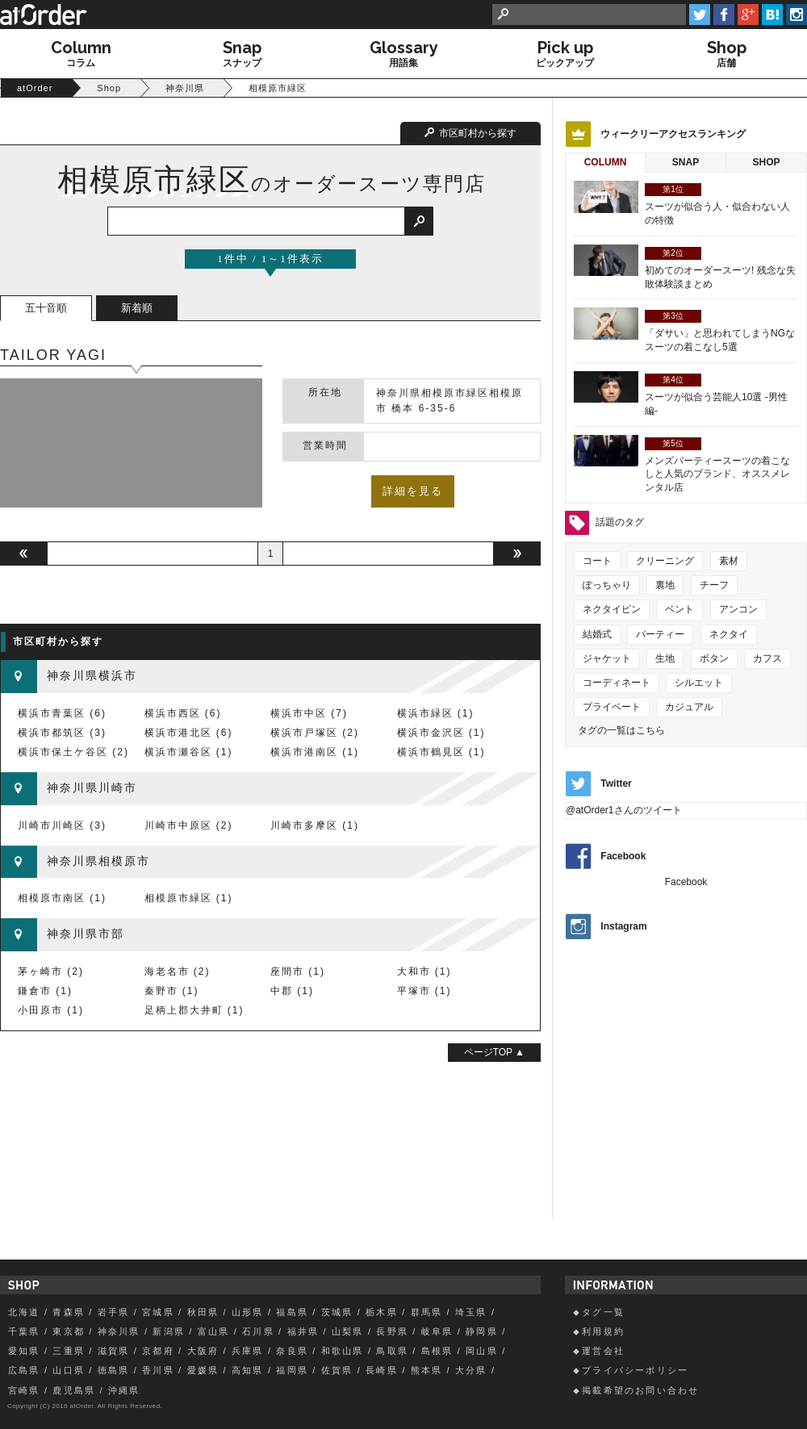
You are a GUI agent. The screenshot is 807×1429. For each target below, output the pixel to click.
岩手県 (114, 1312)
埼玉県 (471, 1312)
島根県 (437, 1351)
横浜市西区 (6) (183, 713)
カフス (767, 658)
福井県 (303, 1331)
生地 (665, 658)
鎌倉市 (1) (45, 991)
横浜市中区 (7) (309, 713)
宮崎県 (24, 1390)
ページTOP (490, 1052)
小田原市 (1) (51, 1010)
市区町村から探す (477, 133)
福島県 (292, 1312)
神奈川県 (119, 1331)
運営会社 (603, 1351)
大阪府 (203, 1351)
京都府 (158, 1351)
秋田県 (203, 1312)
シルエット (699, 682)
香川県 (158, 1370)
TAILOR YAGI (53, 355)
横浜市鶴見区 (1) (441, 752)
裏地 (665, 585)
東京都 (68, 1331)
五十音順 (46, 308)
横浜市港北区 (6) (188, 732)
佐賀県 (337, 1370)
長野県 (392, 1331)
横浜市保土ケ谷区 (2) (73, 752)
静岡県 (482, 1331)
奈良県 (292, 1351)
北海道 (24, 1312)
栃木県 (382, 1312)
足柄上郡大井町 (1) (194, 1010)
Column (605, 162)
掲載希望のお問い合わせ (640, 1390)
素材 (728, 560)
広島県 (24, 1370)
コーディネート (616, 682)
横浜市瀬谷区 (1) (188, 752)
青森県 (68, 1312)
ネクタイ (728, 634)
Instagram (623, 926)
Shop (766, 162)
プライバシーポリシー (635, 1370)
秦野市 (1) (171, 991)
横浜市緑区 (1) (436, 713)
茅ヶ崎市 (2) (51, 971)
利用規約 (603, 1331)
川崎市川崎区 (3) (62, 825)
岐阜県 (437, 1331)
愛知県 (24, 1351)
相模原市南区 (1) (62, 898)
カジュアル (689, 706)
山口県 (68, 1370)
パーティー (660, 634)
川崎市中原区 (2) (188, 825)
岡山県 (482, 1351)
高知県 (248, 1370)
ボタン (714, 658)
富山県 (214, 1331)
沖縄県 (124, 1390)
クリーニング (665, 560)
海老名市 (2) (177, 971)
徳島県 (114, 1370)
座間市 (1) (297, 971)
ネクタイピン (612, 609)
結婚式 (597, 634)
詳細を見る (413, 491)
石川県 (258, 1331)
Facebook (623, 856)
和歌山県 (342, 1351)
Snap (685, 162)
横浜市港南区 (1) (314, 752)
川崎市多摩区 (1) (314, 825)
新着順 (137, 308)
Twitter (615, 784)
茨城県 (337, 1312)
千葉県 (24, 1331)
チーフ (714, 585)
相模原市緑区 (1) (188, 898)
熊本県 (427, 1370)
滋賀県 (114, 1351)
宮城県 (158, 1312)
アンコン (738, 609)
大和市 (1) (424, 971)
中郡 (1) (292, 991)
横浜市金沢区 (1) (441, 732)
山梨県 (348, 1331)
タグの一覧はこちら (621, 730)
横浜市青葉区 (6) (62, 713)
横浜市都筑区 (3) (62, 732)
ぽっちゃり (607, 585)
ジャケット (607, 658)
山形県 (248, 1312)
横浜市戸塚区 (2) (314, 732)
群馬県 (427, 1312)
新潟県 (169, 1331)
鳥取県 (392, 1351)
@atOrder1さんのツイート (624, 810)
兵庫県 (248, 1351)
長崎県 (382, 1370)
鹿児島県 (73, 1390)
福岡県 (292, 1370)
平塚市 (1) (424, 991)
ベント (679, 609)
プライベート (612, 706)
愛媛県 (203, 1370)
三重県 (68, 1351)
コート (597, 560)
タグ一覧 (603, 1312)
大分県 (471, 1370)
